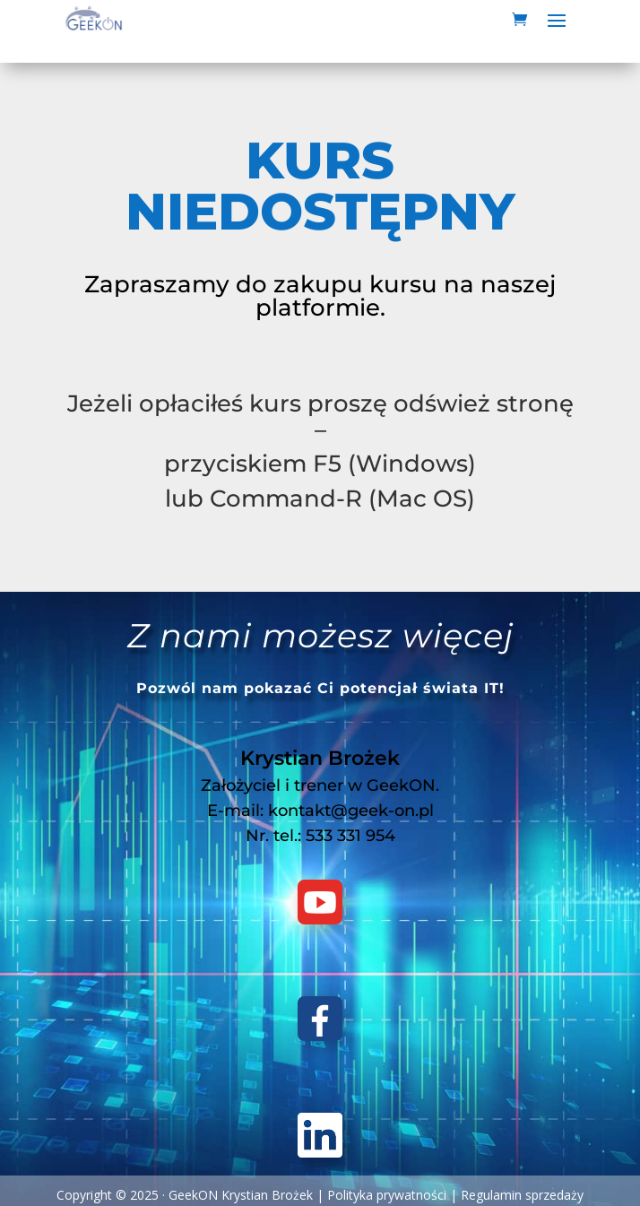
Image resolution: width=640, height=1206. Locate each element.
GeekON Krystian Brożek (241, 1194)
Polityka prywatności (386, 1194)
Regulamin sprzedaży (522, 1194)
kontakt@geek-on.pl (351, 810)
